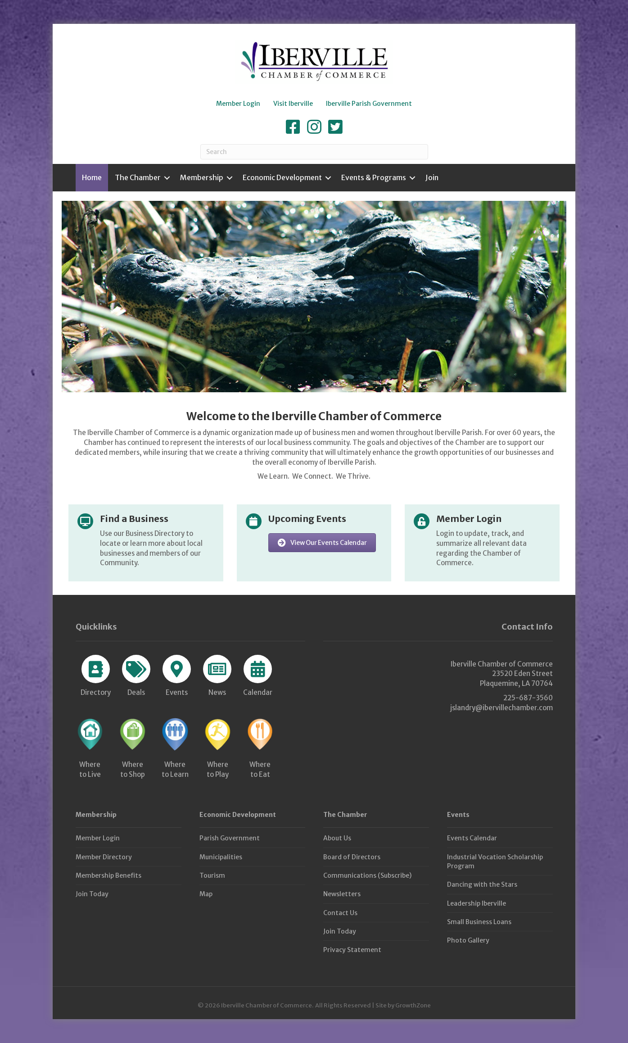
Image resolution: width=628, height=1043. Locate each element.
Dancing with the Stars (482, 884)
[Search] (314, 151)
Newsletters (342, 894)
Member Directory (104, 857)
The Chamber (138, 177)
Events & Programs (373, 177)
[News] (217, 674)
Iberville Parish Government (369, 104)
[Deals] (136, 674)
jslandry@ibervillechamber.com (501, 707)
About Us (337, 838)
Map (205, 894)
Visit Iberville (293, 104)
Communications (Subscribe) (367, 875)
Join (431, 177)
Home (92, 177)
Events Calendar (472, 838)
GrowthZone (413, 1005)
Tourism (212, 875)
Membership (201, 177)
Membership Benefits (108, 875)
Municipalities (220, 857)
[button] (322, 542)
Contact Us (340, 913)
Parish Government (229, 838)
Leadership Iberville (476, 903)
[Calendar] (257, 674)
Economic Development (282, 177)
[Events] (176, 674)
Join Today (92, 894)
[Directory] (95, 674)
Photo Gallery (468, 940)
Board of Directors (351, 857)
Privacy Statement (352, 950)
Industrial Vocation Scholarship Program (495, 861)
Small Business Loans (479, 922)
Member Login (238, 104)
